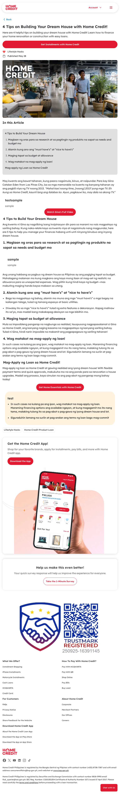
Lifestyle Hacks (13, 51)
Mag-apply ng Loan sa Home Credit (26, 167)
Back (7, 19)
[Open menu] (111, 7)
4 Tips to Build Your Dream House (25, 133)
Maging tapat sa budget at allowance (30, 155)
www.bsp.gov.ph (61, 770)
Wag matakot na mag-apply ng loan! (30, 161)
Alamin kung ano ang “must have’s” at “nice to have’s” (41, 149)
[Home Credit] (12, 7)
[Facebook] (4, 760)
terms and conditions (28, 782)
